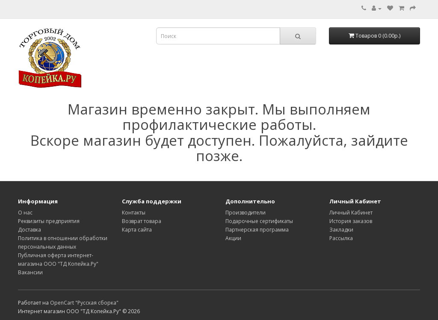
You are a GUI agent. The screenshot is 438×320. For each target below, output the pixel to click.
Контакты (133, 212)
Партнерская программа (257, 229)
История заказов (350, 221)
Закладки (341, 229)
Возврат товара (141, 221)
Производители (245, 212)
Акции (233, 238)
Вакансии (30, 272)
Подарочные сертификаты (259, 221)
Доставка (29, 229)
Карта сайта (137, 229)
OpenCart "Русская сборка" (84, 302)
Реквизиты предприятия (49, 221)
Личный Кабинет (351, 212)
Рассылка (341, 238)
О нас (25, 212)
